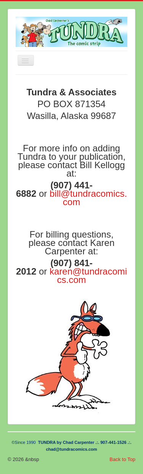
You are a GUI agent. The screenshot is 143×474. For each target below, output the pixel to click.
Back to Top (122, 459)
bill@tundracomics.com (88, 197)
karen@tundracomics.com (88, 275)
